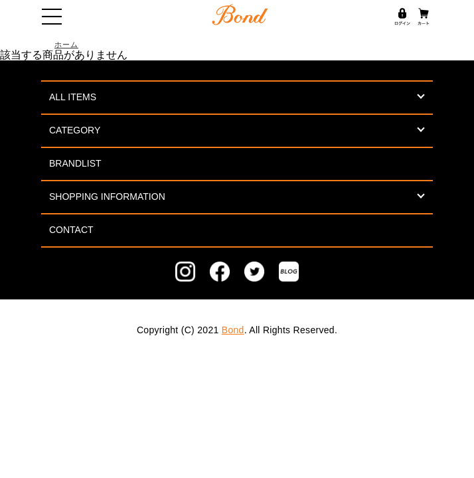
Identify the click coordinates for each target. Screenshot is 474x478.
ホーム (66, 44)
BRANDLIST (75, 163)
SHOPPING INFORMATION (107, 196)
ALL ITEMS (72, 97)
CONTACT (71, 229)
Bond (233, 330)
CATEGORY (74, 130)
